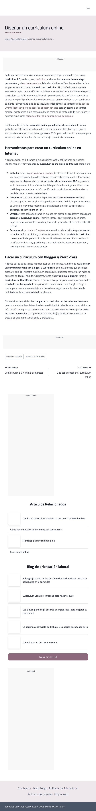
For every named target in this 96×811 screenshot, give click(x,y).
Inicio (7, 38)
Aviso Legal (39, 788)
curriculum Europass (34, 230)
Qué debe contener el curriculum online (71, 372)
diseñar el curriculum (35, 356)
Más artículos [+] (48, 657)
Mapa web (61, 794)
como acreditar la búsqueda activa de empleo (49, 116)
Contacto (24, 788)
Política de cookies (40, 794)
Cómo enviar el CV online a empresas (25, 370)
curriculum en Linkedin (41, 173)
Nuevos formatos (13, 32)
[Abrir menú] (88, 7)
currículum (40, 79)
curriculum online (31, 83)
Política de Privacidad (63, 788)
